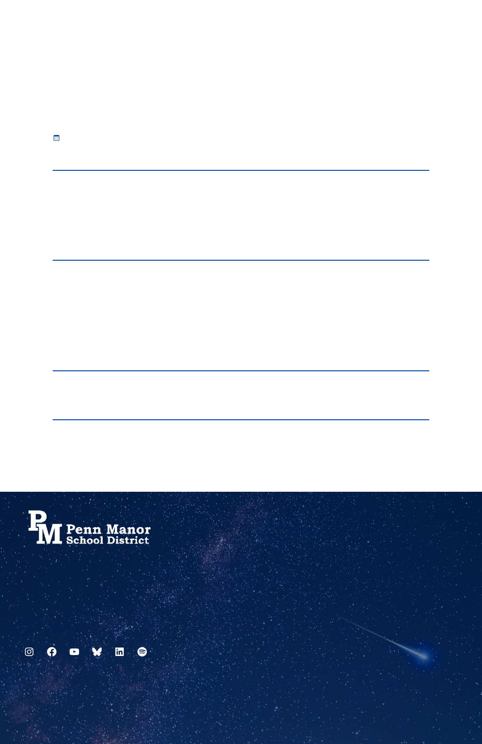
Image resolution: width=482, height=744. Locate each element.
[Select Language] (451, 20)
